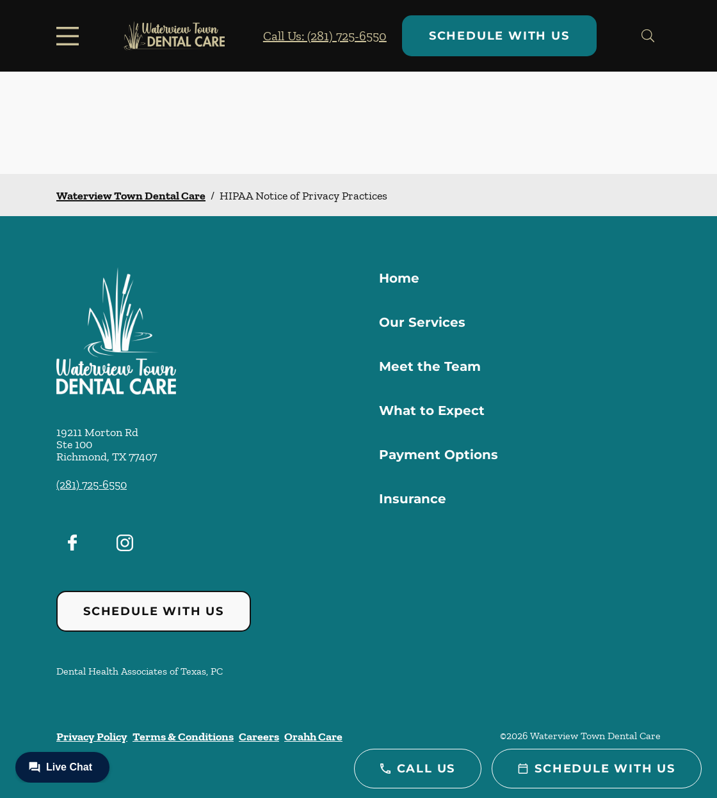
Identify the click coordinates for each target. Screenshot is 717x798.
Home (399, 278)
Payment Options (438, 454)
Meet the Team (430, 366)
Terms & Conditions (183, 737)
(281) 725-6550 (91, 485)
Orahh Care (313, 737)
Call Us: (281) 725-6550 (325, 35)
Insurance (412, 498)
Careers (259, 737)
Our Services (422, 322)
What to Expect (432, 410)
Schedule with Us (499, 36)
